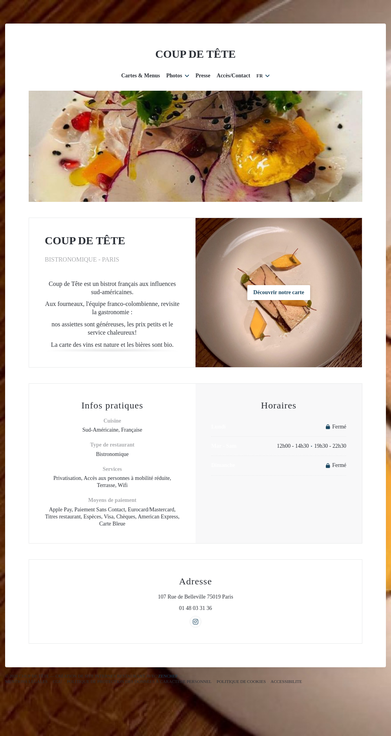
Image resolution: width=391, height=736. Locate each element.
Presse (203, 76)
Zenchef (168, 676)
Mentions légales (26, 681)
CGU (57, 681)
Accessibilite (286, 681)
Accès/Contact (233, 76)
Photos (177, 76)
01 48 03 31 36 (195, 608)
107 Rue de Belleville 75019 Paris (228, 596)
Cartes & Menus (140, 76)
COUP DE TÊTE (195, 54)
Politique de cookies (241, 681)
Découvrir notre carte (278, 292)
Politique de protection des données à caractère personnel (139, 681)
